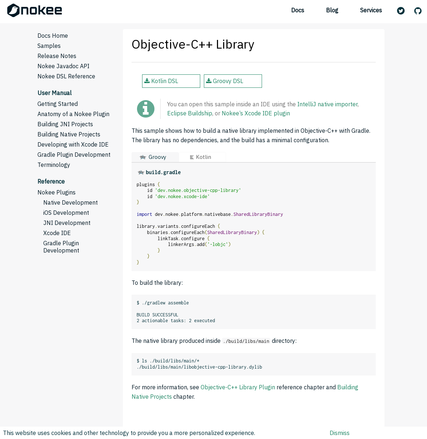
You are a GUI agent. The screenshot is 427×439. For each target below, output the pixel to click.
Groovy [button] (157, 156)
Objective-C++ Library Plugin (238, 387)
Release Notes (56, 56)
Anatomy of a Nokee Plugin (73, 114)
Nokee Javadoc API (63, 66)
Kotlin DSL (161, 81)
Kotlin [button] (203, 156)
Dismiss (340, 432)
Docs (297, 10)
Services (371, 10)
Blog (332, 10)
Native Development (70, 202)
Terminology (53, 164)
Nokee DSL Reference (66, 76)
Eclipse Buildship (189, 113)
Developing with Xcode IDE (73, 144)
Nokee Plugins (56, 192)
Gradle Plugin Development (73, 154)
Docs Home (52, 35)
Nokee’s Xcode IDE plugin (256, 113)
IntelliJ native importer (327, 104)
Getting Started (57, 103)
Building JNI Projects (65, 124)
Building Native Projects (68, 134)
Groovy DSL (224, 81)
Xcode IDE (57, 233)
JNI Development (66, 222)
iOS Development (66, 212)
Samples (49, 45)
